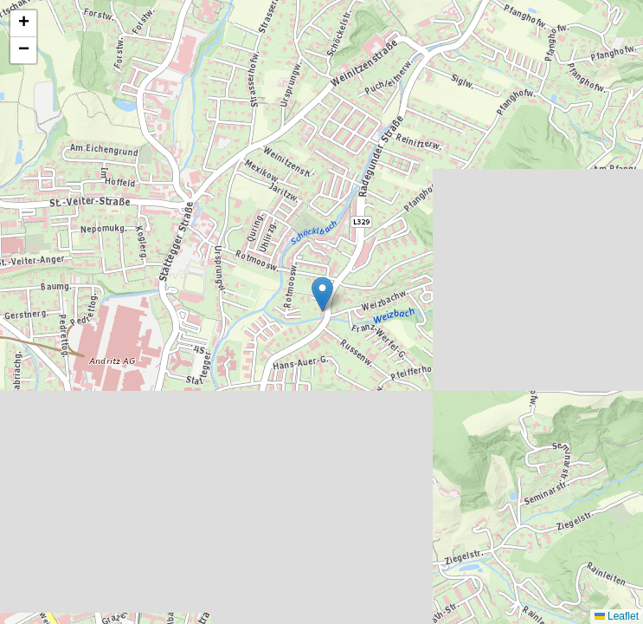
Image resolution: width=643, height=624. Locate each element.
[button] (322, 294)
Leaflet (617, 616)
